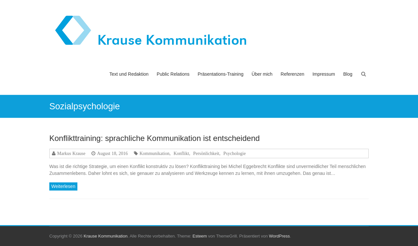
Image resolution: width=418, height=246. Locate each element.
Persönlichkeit (206, 153)
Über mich (262, 74)
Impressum (324, 74)
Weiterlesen (63, 186)
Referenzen (292, 74)
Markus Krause (71, 153)
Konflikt (181, 153)
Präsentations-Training (220, 74)
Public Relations (173, 74)
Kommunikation (154, 153)
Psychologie (234, 153)
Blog (347, 74)
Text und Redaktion (129, 74)
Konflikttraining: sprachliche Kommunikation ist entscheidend (154, 138)
